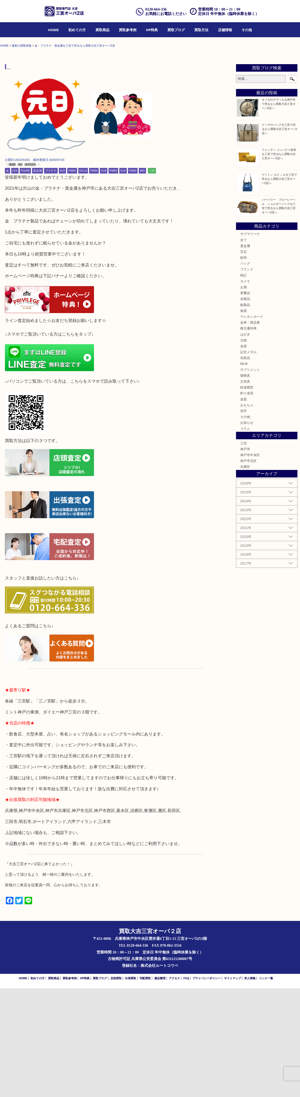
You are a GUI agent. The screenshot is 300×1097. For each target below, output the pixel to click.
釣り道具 (246, 502)
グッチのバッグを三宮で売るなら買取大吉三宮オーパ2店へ (279, 238)
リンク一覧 (266, 1087)
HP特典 (152, 29)
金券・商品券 (250, 431)
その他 (246, 29)
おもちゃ (246, 514)
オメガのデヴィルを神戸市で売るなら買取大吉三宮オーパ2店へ (279, 213)
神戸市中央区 (250, 563)
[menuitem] (53, 30)
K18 (103, 279)
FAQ (186, 1087)
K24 (14, 279)
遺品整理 (159, 1087)
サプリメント (250, 478)
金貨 (243, 455)
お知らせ (246, 531)
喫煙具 (245, 484)
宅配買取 (145, 1087)
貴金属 (37, 279)
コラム (245, 537)
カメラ (245, 390)
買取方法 (201, 29)
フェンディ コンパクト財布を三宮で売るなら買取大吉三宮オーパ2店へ (279, 263)
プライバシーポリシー (206, 1087)
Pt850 (113, 279)
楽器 (243, 508)
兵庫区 (245, 575)
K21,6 (83, 279)
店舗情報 (225, 29)
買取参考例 (127, 29)
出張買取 (130, 1087)
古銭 (243, 449)
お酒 (243, 396)
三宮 (152, 279)
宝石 (243, 360)
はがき (245, 443)
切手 (243, 519)
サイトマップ (232, 1087)
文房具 (245, 490)
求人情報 (249, 1087)
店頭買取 (116, 1087)
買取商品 (102, 29)
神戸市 (245, 558)
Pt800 (132, 279)
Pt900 (94, 279)
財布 (243, 366)
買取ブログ (176, 29)
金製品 (245, 408)
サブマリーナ (250, 343)
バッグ (245, 372)
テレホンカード (251, 425)
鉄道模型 (246, 496)
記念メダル (248, 460)
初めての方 (77, 29)
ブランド (246, 378)
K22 (62, 279)
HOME (53, 29)
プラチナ (50, 279)
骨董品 (245, 402)
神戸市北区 (248, 570)
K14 (122, 279)
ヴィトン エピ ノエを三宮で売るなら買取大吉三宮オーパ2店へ (279, 287)
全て (243, 349)
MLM (244, 472)
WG (142, 279)
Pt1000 (25, 279)
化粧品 (245, 467)
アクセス (174, 1087)
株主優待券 (248, 437)
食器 (243, 419)
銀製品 (245, 413)
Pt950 (72, 279)
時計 (243, 384)
